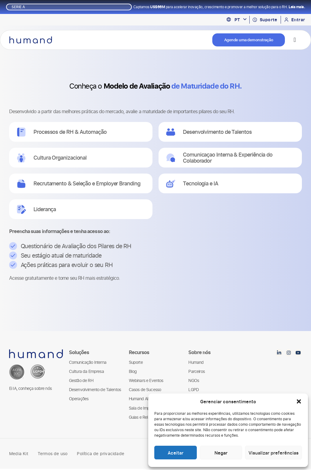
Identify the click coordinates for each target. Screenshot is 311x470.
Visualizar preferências (273, 453)
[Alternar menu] (295, 40)
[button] (299, 401)
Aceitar (175, 453)
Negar (220, 453)
